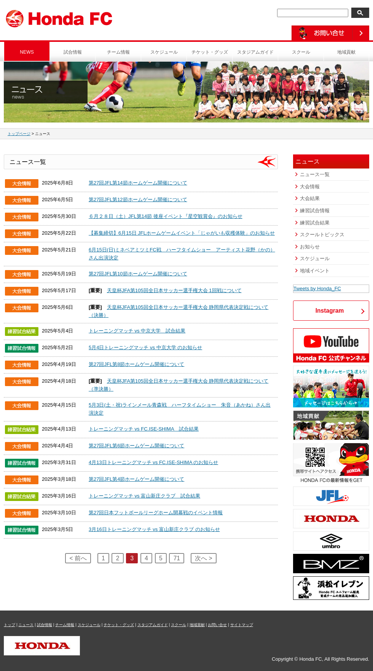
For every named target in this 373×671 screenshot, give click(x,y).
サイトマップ (241, 625)
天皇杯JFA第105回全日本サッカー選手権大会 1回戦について (174, 290)
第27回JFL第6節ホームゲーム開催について (136, 445)
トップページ (19, 134)
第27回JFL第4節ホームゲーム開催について (136, 479)
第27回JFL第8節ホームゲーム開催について (136, 364)
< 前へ (77, 558)
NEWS (27, 52)
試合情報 (73, 52)
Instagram (330, 310)
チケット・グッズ (209, 52)
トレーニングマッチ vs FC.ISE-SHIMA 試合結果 (144, 429)
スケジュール (164, 52)
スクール (301, 52)
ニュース (25, 625)
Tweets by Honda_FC (317, 288)
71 (177, 558)
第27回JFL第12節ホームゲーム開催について (138, 199)
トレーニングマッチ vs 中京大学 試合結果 (137, 331)
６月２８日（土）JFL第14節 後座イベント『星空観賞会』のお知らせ (165, 216)
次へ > (203, 558)
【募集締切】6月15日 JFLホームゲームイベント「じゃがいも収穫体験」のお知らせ (182, 233)
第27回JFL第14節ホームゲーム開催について (138, 183)
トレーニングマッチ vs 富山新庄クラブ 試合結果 (144, 496)
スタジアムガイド (255, 52)
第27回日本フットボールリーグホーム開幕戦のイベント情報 (156, 512)
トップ (9, 625)
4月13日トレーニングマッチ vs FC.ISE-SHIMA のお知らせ (153, 462)
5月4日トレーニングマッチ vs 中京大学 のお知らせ (145, 347)
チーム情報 (118, 52)
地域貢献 (346, 52)
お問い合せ (217, 625)
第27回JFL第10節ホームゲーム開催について (138, 274)
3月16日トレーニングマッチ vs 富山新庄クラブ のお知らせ (154, 529)
